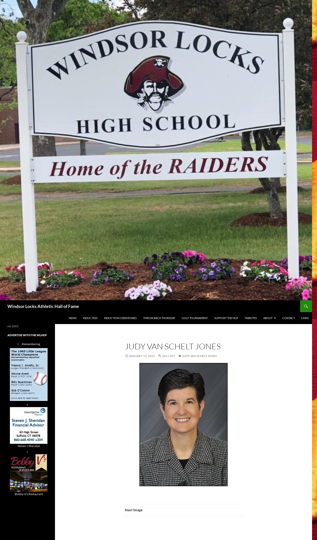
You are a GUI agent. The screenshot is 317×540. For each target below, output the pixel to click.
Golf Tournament (195, 318)
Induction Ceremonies (120, 318)
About (267, 318)
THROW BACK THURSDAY (159, 318)
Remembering (31, 344)
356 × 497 (168, 356)
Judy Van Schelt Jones (199, 356)
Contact (288, 318)
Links (305, 318)
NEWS (73, 318)
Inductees (90, 318)
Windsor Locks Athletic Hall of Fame (43, 306)
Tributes (251, 318)
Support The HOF (226, 318)
